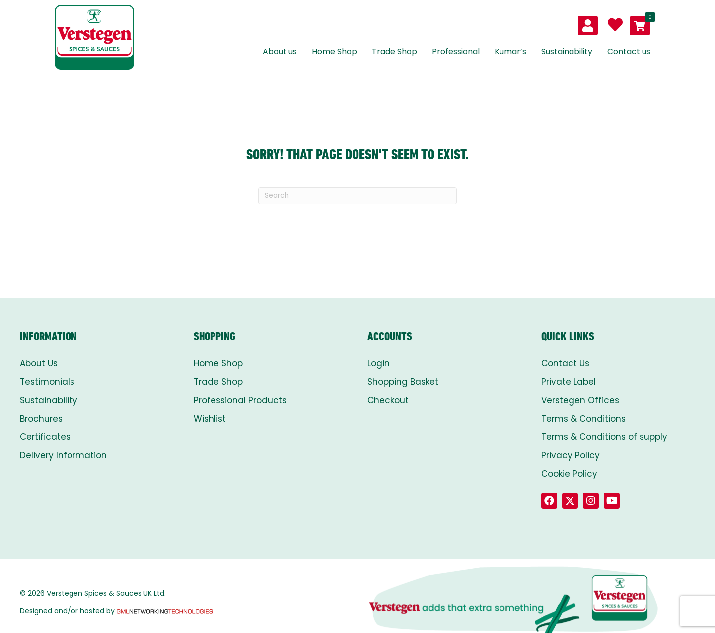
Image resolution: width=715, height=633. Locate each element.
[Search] (357, 195)
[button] (549, 501)
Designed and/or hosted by (117, 611)
